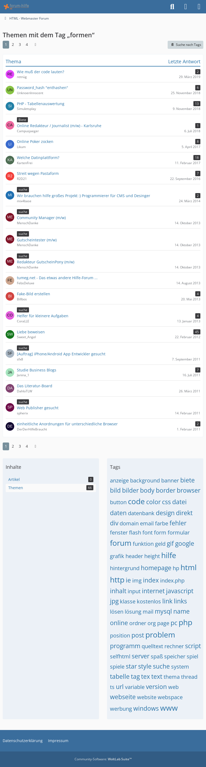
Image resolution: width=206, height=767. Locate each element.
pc (174, 622)
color (153, 501)
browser (188, 490)
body (147, 490)
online (119, 622)
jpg (114, 601)
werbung (121, 708)
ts (112, 687)
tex (145, 676)
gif (170, 543)
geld (160, 543)
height (152, 556)
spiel (192, 656)
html (189, 567)
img (137, 580)
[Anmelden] (185, 6)
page (163, 623)
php (185, 622)
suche (161, 666)
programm (125, 645)
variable (135, 687)
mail (148, 611)
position (120, 635)
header (134, 556)
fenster (119, 532)
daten (118, 512)
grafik (117, 556)
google (184, 543)
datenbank (141, 513)
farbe (161, 523)
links (180, 601)
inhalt (118, 591)
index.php (172, 580)
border (165, 490)
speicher (174, 656)
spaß (157, 656)
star (131, 666)
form (160, 532)
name (181, 611)
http (117, 579)
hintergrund (124, 568)
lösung (133, 611)
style (145, 666)
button (118, 502)
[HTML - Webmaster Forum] (16, 6)
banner (170, 480)
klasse (127, 601)
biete (187, 480)
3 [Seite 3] (20, 44)
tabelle (120, 676)
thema (172, 676)
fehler (178, 523)
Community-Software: (103, 759)
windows (146, 708)
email (147, 523)
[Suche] (172, 6)
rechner (174, 646)
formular (179, 532)
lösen (116, 611)
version (156, 686)
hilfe (168, 555)
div (114, 523)
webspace (170, 697)
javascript (179, 591)
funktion (143, 543)
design (165, 512)
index (151, 580)
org (152, 623)
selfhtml (120, 656)
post (137, 635)
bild (115, 490)
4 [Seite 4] (27, 44)
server (140, 656)
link (167, 601)
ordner (137, 623)
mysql (163, 611)
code (136, 501)
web (173, 687)
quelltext (152, 646)
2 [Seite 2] (13, 44)
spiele (117, 666)
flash (135, 532)
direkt (184, 512)
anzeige (119, 480)
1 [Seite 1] (6, 44)
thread (189, 676)
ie (128, 580)
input (134, 591)
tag (135, 676)
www (169, 708)
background (145, 480)
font (147, 532)
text (156, 676)
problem (160, 634)
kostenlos (149, 601)
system (180, 666)
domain (129, 523)
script (193, 645)
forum (120, 543)
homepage (156, 567)
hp (176, 568)
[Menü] (199, 6)
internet (153, 591)
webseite (123, 696)
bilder (130, 490)
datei (179, 501)
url (120, 686)
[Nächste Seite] (35, 45)
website (146, 697)
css (166, 501)
